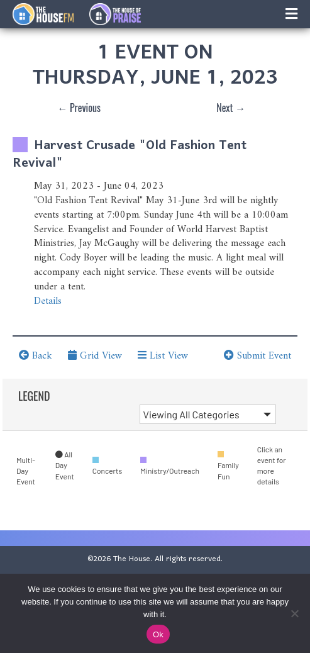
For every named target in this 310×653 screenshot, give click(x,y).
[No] (294, 613)
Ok (158, 634)
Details (48, 301)
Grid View (95, 356)
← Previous (79, 107)
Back (35, 356)
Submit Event (257, 356)
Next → (230, 107)
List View (163, 356)
